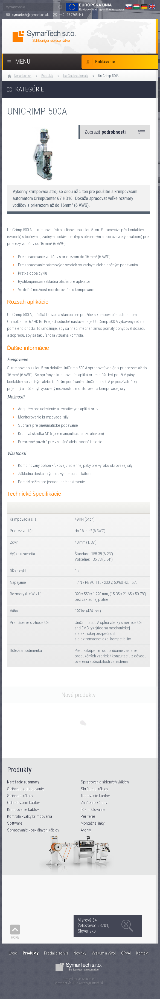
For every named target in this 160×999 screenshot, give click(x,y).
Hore (15, 937)
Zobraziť (105, 132)
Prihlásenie (105, 61)
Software (14, 823)
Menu (22, 61)
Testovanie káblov (95, 795)
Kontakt (142, 953)
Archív (86, 830)
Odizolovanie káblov (23, 802)
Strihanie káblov (20, 795)
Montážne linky (92, 823)
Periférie (88, 816)
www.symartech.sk (91, 983)
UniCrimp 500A (108, 76)
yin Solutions (86, 979)
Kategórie (29, 89)
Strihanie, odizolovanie (25, 788)
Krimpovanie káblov (23, 809)
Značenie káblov (94, 802)
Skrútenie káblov (94, 788)
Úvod (13, 953)
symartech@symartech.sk (30, 15)
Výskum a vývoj (104, 953)
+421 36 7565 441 (71, 15)
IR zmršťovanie (93, 809)
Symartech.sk (22, 76)
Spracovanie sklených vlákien (105, 782)
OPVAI (126, 953)
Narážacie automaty (75, 76)
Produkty (47, 76)
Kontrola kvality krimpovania (29, 816)
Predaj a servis (56, 953)
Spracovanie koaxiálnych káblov (33, 830)
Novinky (80, 953)
